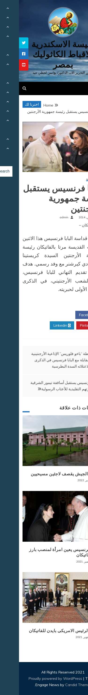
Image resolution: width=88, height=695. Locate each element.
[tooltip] (4, 42)
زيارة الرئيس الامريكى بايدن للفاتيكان (45, 630)
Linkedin (43, 326)
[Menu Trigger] (77, 10)
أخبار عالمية (74, 179)
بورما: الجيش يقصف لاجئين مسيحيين (46, 474)
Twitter (43, 315)
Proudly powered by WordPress (36, 678)
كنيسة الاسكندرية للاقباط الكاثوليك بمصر (44, 54)
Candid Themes (59, 684)
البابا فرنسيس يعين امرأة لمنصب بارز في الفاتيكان (45, 552)
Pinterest (70, 326)
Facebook (70, 315)
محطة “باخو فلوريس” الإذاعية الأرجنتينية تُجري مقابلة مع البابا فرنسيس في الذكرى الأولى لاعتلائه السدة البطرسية (46, 360)
